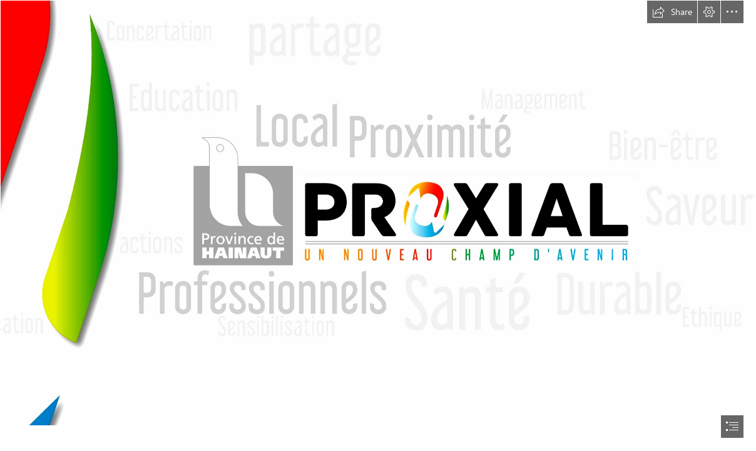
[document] (378, 225)
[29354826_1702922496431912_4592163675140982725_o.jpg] (378, 213)
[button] (672, 12)
